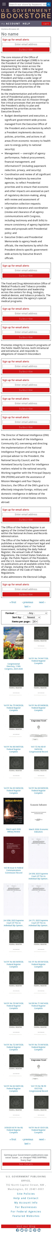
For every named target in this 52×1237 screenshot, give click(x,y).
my (10, 23)
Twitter (22, 1230)
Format (10, 613)
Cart (46, 23)
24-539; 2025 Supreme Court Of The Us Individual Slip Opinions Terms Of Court (38, 876)
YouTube (30, 1230)
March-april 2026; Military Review (13, 830)
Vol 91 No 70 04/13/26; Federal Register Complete (13, 1005)
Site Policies (26, 1193)
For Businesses (26, 1207)
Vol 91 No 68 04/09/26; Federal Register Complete (13, 964)
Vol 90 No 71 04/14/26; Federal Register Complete (38, 1005)
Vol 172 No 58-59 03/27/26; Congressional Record (38, 1088)
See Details (26, 1164)
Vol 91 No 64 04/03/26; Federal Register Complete (38, 790)
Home (4, 29)
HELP (26, 23)
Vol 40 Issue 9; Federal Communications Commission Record (13, 870)
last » (27, 606)
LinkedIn (39, 1230)
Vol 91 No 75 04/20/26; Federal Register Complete (13, 708)
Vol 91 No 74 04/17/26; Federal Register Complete (38, 661)
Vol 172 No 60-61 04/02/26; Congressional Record (38, 749)
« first (13, 602)
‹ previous (27, 602)
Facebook (17, 1230)
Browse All (14, 29)
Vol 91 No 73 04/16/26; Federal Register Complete (38, 1047)
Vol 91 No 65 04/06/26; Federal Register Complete (38, 708)
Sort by (16, 617)
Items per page (21, 621)
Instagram (26, 1230)
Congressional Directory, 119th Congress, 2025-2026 (14, 666)
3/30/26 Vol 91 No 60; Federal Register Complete (13, 1130)
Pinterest (34, 1230)
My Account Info (26, 1202)
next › (42, 602)
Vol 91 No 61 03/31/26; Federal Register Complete (38, 1130)
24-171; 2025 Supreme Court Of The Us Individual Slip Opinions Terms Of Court (38, 923)
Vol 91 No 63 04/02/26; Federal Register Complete (13, 790)
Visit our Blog (26, 1226)
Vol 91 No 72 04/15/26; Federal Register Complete (13, 1047)
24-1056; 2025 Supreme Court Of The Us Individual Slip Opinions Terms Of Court (14, 923)
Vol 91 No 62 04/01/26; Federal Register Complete (13, 1088)
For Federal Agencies (26, 1211)
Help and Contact (25, 1198)
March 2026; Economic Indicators (38, 830)
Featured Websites (26, 1215)
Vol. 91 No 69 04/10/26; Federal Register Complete (38, 964)
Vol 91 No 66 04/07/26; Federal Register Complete (13, 749)
